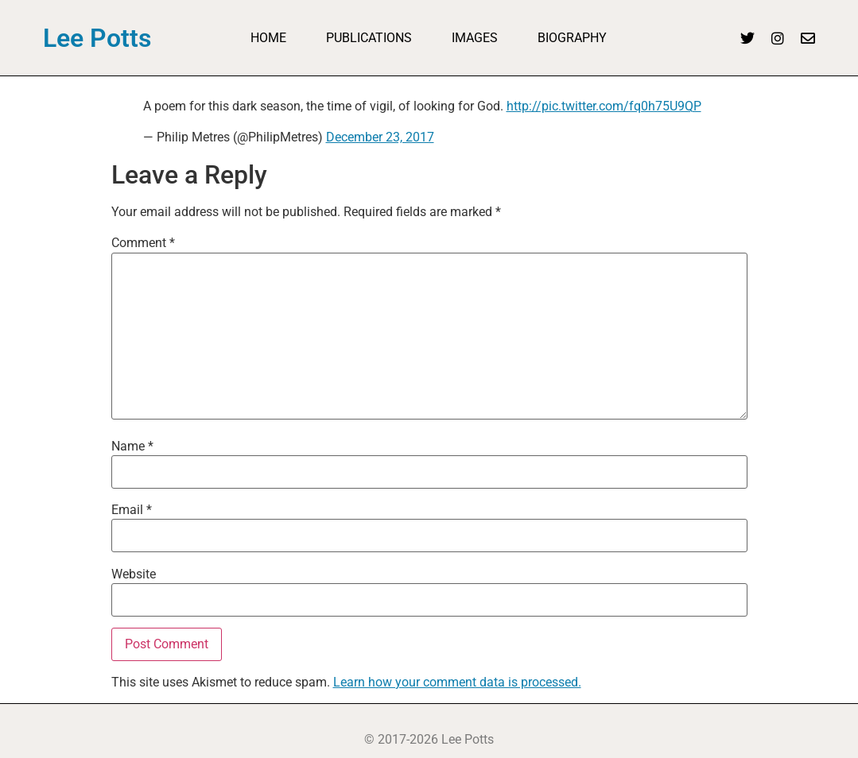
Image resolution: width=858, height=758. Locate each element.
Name (132, 446)
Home (268, 37)
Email (131, 510)
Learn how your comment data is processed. (457, 682)
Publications (369, 37)
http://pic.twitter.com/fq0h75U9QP (604, 106)
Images (475, 37)
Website (133, 574)
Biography (572, 37)
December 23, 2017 (380, 137)
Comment (143, 243)
